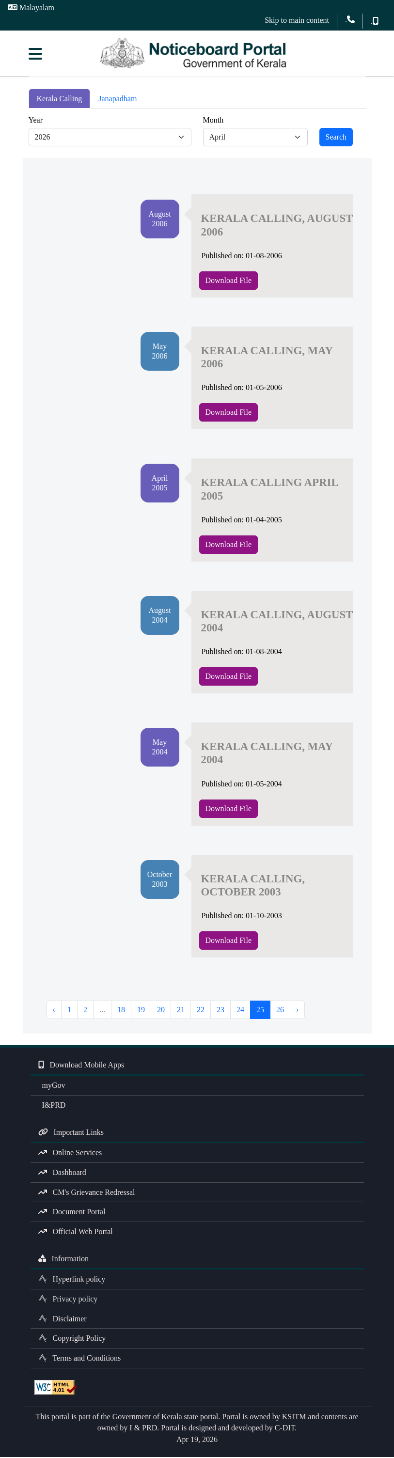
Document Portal (72, 1213)
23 (220, 1011)
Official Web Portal (75, 1233)
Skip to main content (297, 20)
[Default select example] (110, 138)
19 (141, 1011)
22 (201, 1011)
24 (240, 1011)
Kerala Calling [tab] (59, 99)
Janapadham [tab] (117, 99)
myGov (51, 1086)
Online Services (70, 1154)
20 (161, 1011)
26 (280, 1011)
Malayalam (31, 7)
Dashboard (62, 1174)
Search (336, 138)
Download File (228, 281)
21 (181, 1011)
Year (36, 121)
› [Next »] (297, 1011)
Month (213, 121)
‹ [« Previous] (54, 1011)
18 (121, 1011)
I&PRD (52, 1106)
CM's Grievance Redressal (86, 1193)
